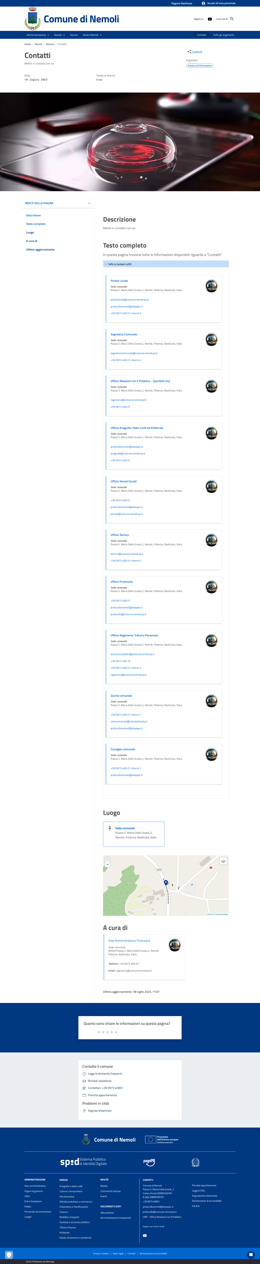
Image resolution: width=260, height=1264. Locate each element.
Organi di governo (33, 1191)
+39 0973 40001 (151, 1201)
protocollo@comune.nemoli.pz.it (128, 614)
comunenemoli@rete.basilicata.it (129, 721)
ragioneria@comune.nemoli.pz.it (129, 400)
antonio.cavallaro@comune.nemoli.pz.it (132, 654)
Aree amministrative (35, 1186)
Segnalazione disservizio (204, 1196)
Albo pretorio (107, 1213)
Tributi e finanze (67, 1227)
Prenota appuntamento (204, 1185)
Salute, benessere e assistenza (75, 1238)
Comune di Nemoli (81, 18)
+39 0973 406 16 (120, 661)
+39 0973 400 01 (120, 407)
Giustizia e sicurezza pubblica (74, 1222)
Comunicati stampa (110, 1191)
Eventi (103, 1196)
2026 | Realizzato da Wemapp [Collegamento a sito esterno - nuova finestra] (40, 1261)
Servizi (63, 1180)
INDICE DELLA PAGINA (39, 203)
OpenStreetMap (221, 914)
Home (27, 44)
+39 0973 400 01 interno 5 (126, 561)
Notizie (50, 44)
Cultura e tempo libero (70, 1191)
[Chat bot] (251, 1255)
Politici (27, 1206)
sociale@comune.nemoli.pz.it (127, 514)
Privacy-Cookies (101, 1253)
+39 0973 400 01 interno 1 (126, 715)
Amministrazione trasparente (115, 1218)
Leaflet (209, 914)
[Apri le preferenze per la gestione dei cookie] (9, 1255)
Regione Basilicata (181, 3)
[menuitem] (202, 35)
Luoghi (27, 1217)
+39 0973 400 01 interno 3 (126, 668)
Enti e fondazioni (33, 1201)
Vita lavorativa (66, 1196)
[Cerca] (232, 18)
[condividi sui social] (194, 51)
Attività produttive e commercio (75, 1202)
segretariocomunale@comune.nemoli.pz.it (134, 353)
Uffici (27, 1196)
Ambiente (64, 1232)
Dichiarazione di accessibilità (207, 1201)
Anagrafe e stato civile (71, 1186)
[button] (218, 3)
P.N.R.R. (196, 1206)
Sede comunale (125, 828)
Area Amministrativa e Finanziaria (129, 940)
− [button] (107, 864)
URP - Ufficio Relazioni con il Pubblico (162, 1217)
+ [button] (107, 859)
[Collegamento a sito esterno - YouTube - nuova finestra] (210, 19)
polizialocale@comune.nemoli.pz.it (130, 299)
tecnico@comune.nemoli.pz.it (127, 554)
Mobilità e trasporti (69, 1217)
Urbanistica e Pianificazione (73, 1207)
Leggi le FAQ (198, 1190)
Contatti (62, 44)
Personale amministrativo (37, 1212)
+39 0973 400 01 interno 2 (126, 313)
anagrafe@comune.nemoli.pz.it (128, 453)
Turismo (63, 1212)
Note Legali (118, 1253)
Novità (38, 44)
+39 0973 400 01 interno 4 (126, 360)
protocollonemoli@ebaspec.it (127, 306)
